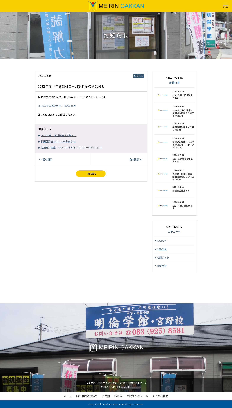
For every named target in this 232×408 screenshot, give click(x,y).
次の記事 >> (135, 159)
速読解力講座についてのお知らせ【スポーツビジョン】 (72, 147)
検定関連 (162, 266)
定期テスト (163, 257)
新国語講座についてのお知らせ (58, 141)
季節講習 (162, 249)
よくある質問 (160, 396)
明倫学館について (86, 396)
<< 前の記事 (45, 159)
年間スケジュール (137, 396)
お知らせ (138, 75)
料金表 (118, 396)
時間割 (106, 396)
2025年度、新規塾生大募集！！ (58, 135)
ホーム (68, 396)
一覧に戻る (90, 173)
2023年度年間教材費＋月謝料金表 (57, 106)
